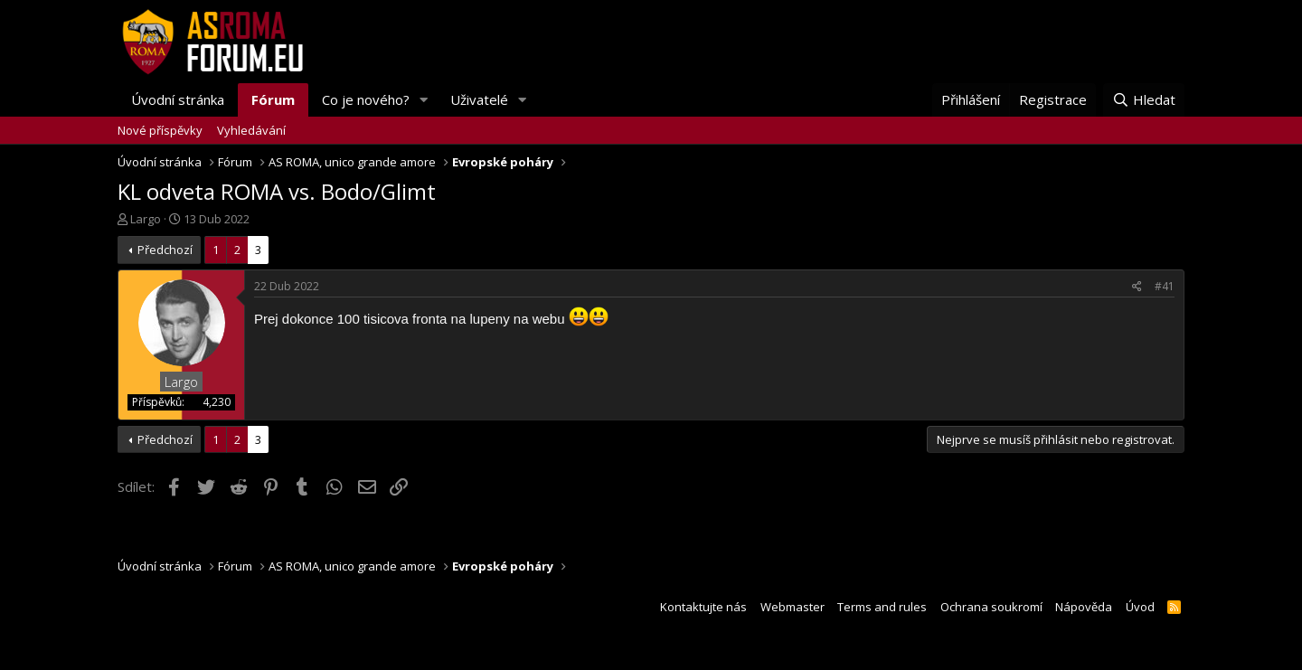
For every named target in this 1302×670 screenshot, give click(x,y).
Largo (145, 219)
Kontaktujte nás (703, 607)
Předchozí (165, 249)
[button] (424, 100)
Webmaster (792, 607)
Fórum (273, 99)
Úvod (1140, 607)
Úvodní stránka (177, 99)
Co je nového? (366, 99)
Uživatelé (479, 99)
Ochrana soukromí (991, 607)
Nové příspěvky (160, 130)
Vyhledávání (251, 130)
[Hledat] (1143, 100)
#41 (1165, 286)
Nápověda (1083, 607)
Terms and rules (882, 607)
